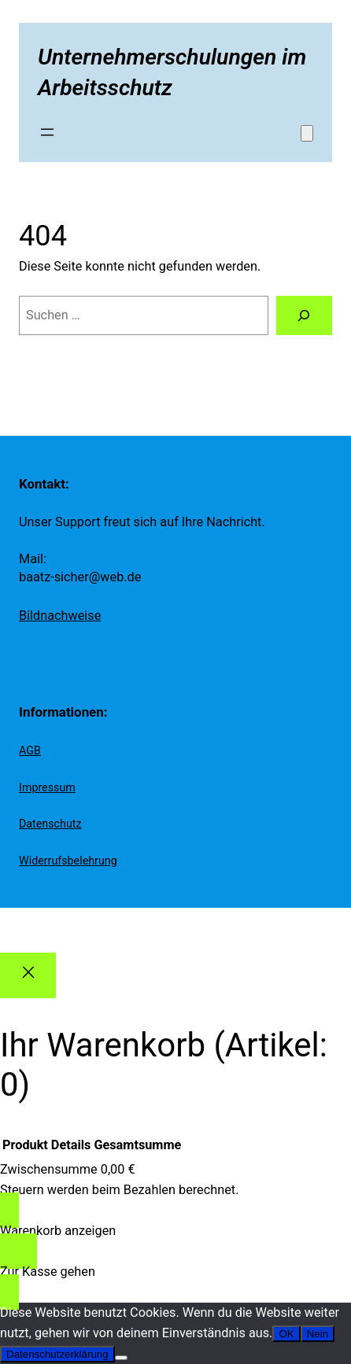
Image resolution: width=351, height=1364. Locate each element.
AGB (30, 750)
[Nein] (121, 1357)
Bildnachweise (60, 615)
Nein (317, 1334)
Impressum (47, 787)
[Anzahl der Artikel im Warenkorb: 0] (307, 133)
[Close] (28, 975)
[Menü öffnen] (47, 132)
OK (286, 1334)
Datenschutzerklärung (57, 1354)
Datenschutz (50, 823)
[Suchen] (304, 315)
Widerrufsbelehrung (68, 860)
